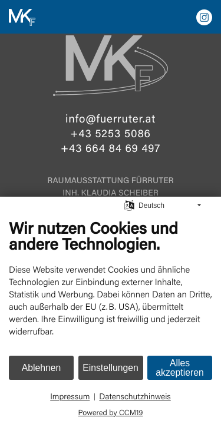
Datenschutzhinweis (134, 396)
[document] (110, 286)
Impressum (70, 396)
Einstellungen (110, 368)
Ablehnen (41, 368)
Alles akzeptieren (179, 367)
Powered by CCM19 (110, 412)
